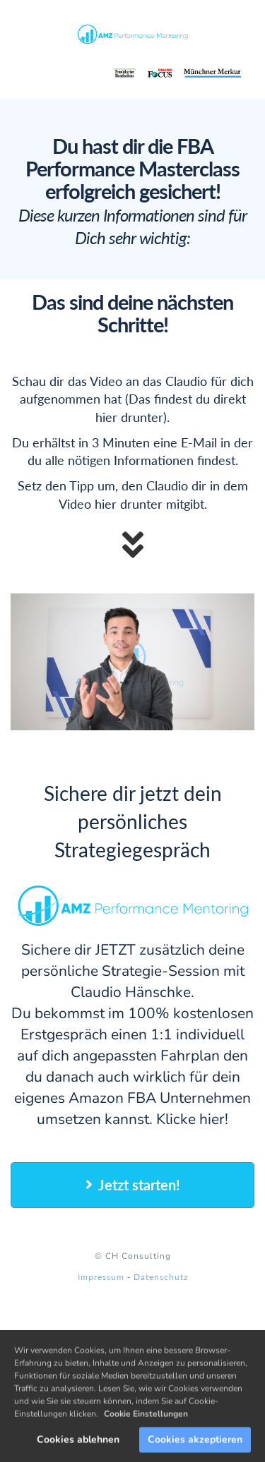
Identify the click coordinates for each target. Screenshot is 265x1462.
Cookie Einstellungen (146, 1419)
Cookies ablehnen (78, 1445)
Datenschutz (161, 1276)
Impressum (101, 1276)
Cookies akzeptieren (195, 1445)
